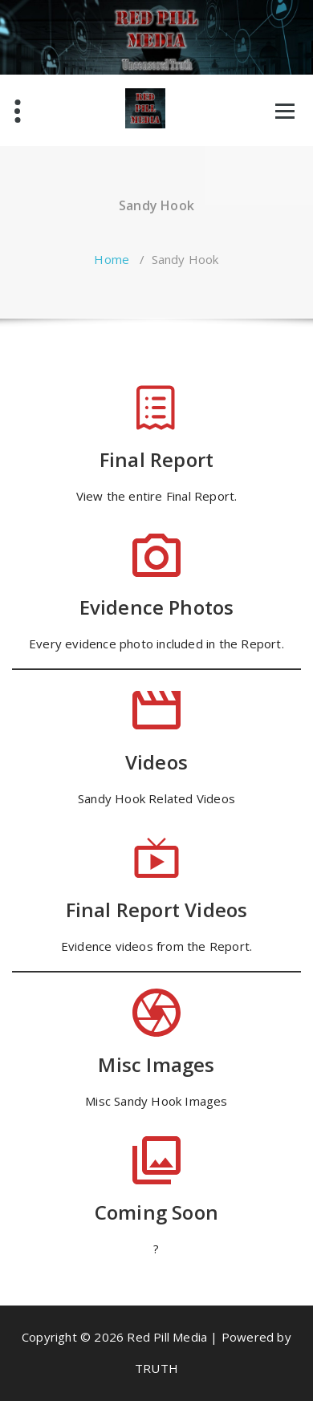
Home (111, 259)
